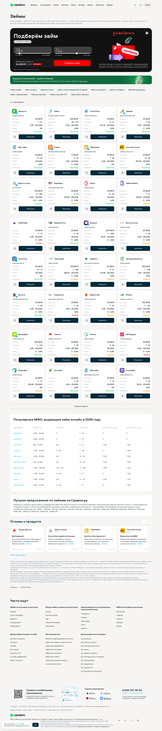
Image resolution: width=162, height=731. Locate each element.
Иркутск (84, 628)
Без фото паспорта (17, 639)
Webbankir (18, 433)
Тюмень (119, 619)
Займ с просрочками (18, 94)
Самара (84, 617)
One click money (20, 462)
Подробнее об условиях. (85, 726)
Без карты (85, 649)
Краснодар (85, 621)
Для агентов (53, 706)
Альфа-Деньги (25, 529)
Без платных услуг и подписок (92, 657)
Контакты (23, 706)
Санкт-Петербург (16, 615)
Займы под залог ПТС (58, 94)
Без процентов (87, 667)
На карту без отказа (53, 664)
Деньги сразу (19, 468)
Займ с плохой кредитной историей (72, 90)
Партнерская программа (37, 706)
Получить (31, 137)
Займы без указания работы (57, 660)
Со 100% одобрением (18, 657)
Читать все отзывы (17, 555)
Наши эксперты (40, 710)
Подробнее (36, 69)
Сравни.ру (13, 587)
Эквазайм (17, 439)
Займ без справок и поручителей (58, 642)
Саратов (119, 615)
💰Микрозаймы (25, 587)
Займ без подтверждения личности (59, 639)
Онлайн (13, 646)
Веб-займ (17, 456)
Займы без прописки (54, 653)
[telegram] (119, 720)
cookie (17, 724)
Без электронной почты (90, 646)
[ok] (131, 720)
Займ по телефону (116, 90)
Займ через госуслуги (80, 94)
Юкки (16, 479)
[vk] (125, 720)
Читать (29, 544)
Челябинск (85, 614)
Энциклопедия (15, 710)
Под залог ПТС (15, 653)
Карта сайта (27, 710)
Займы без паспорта (54, 649)
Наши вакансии (53, 710)
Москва (13, 612)
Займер (16, 450)
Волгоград (120, 612)
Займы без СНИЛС (53, 657)
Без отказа (14, 649)
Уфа (47, 619)
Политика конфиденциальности (97, 706)
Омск (83, 625)
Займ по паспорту (98, 90)
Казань (48, 612)
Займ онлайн (15, 90)
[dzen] (138, 720)
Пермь (119, 626)
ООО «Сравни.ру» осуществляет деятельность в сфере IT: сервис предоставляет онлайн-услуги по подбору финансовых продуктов (53, 719)
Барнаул (119, 622)
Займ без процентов (136, 90)
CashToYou (18, 445)
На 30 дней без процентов (91, 671)
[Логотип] (62, 715)
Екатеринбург (15, 622)
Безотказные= (86, 639)
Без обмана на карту (89, 653)
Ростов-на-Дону (52, 615)
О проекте (14, 706)
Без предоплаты (87, 664)
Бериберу (17, 473)
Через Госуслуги (16, 660)
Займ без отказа (47, 90)
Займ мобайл (19, 485)
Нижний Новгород (53, 622)
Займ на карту (31, 90)
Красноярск (50, 626)
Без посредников (87, 660)
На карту (13, 642)
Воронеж (13, 619)
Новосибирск (15, 626)
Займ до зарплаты (38, 94)
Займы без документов (54, 646)
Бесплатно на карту (88, 642)
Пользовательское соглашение (72, 706)
